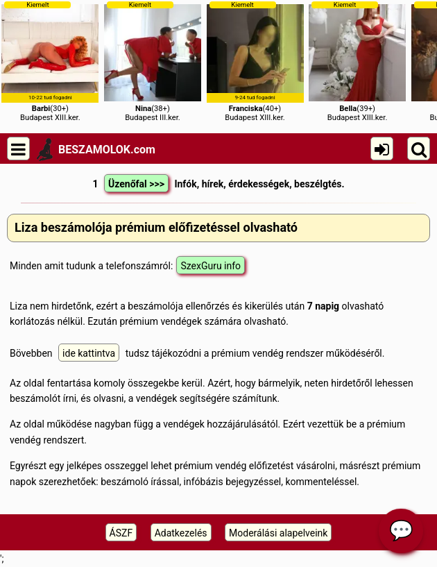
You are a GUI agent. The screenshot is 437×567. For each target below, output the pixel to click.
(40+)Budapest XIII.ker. (255, 61)
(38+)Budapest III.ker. (152, 61)
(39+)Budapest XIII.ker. (357, 61)
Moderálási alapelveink (278, 533)
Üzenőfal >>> (136, 183)
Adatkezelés (181, 533)
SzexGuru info (210, 265)
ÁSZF (121, 533)
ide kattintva (88, 353)
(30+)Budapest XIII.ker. (49, 61)
